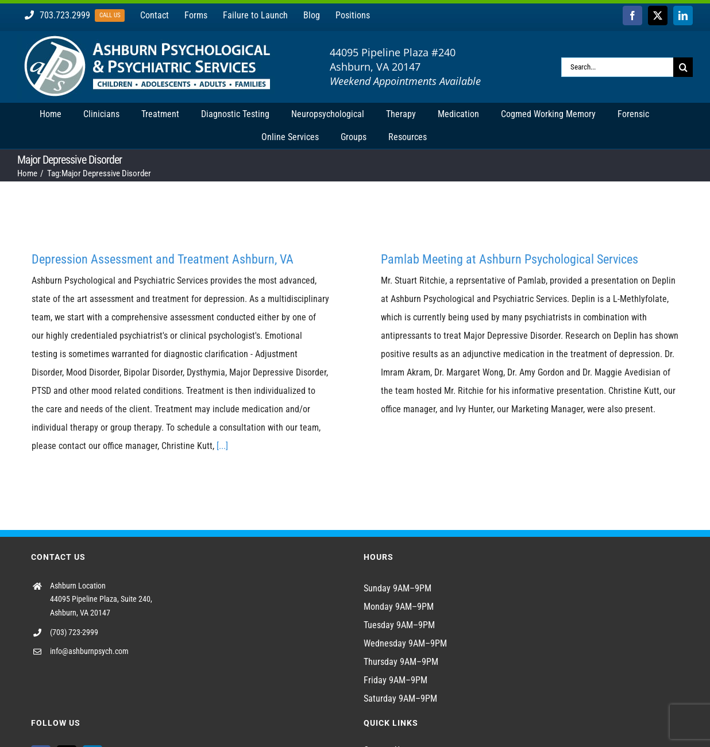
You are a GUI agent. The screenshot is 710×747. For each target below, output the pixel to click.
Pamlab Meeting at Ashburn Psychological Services (509, 259)
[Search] (683, 67)
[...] (222, 445)
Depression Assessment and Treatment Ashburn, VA (163, 259)
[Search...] (617, 67)
